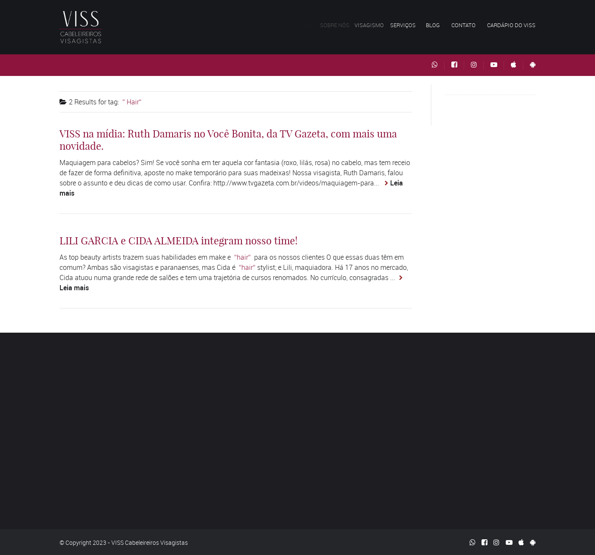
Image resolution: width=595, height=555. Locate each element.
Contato (463, 25)
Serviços (405, 25)
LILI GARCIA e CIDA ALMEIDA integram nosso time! (179, 240)
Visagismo (373, 25)
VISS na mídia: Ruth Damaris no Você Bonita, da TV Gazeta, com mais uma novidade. (228, 139)
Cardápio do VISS (511, 25)
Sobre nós (337, 25)
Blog (433, 25)
